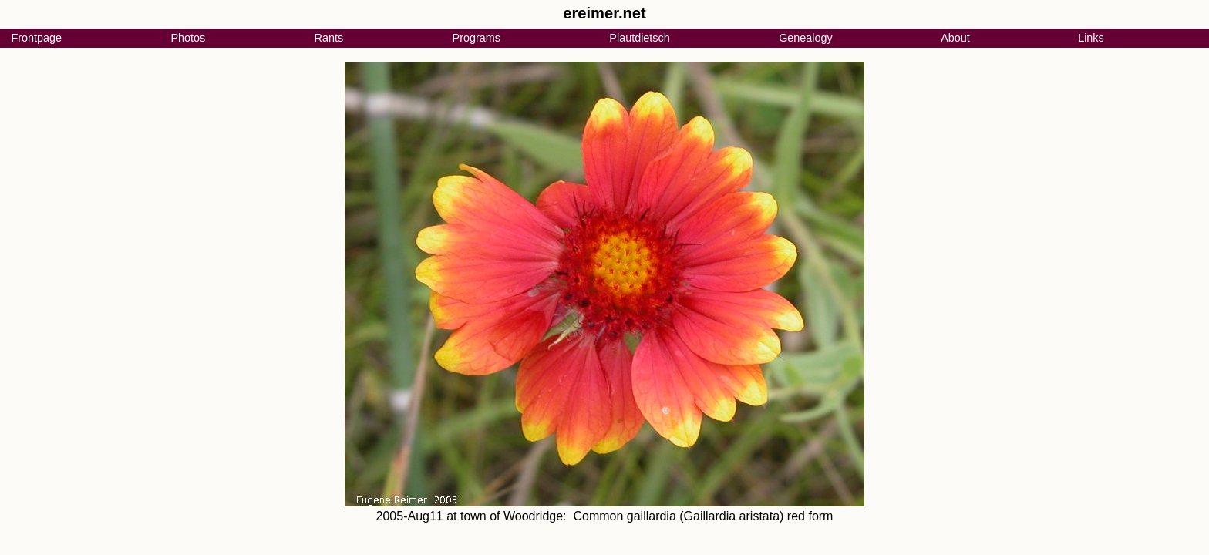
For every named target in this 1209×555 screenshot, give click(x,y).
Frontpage (36, 38)
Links (1091, 38)
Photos (187, 38)
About (955, 38)
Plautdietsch (639, 38)
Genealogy (806, 38)
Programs (476, 38)
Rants (329, 38)
